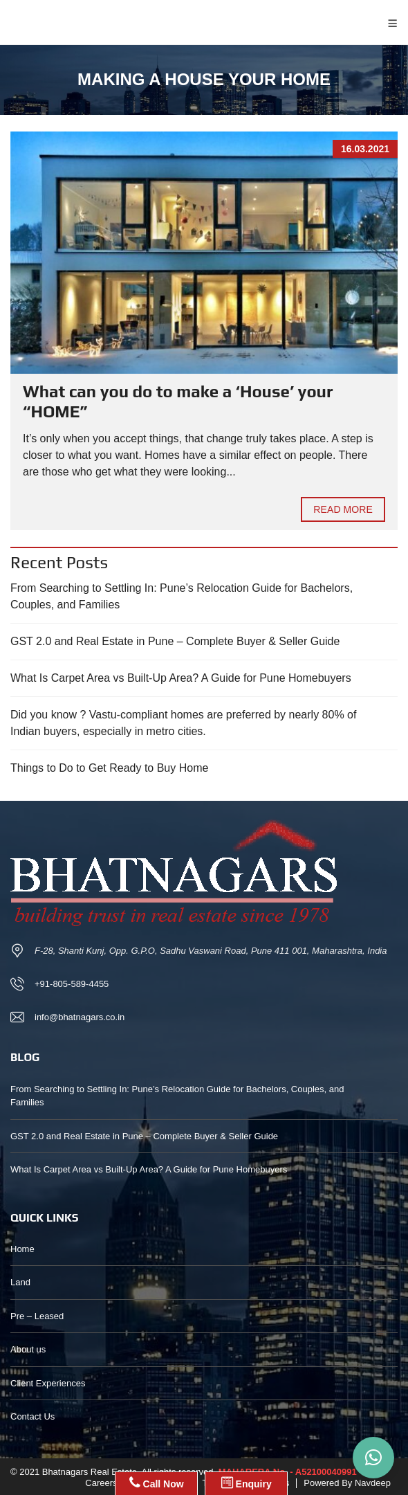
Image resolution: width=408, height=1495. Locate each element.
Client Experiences (47, 1383)
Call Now (156, 1482)
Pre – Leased (37, 1316)
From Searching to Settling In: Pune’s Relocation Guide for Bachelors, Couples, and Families (181, 596)
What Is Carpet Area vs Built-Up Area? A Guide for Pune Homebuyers (180, 678)
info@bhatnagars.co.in (79, 1017)
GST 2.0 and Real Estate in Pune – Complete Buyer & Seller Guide (175, 641)
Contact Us (32, 1416)
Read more (343, 509)
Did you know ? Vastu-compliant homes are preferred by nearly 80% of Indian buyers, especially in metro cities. (183, 723)
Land (20, 1282)
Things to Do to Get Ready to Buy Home (109, 768)
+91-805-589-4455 (72, 984)
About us (28, 1349)
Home (22, 1249)
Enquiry (246, 1482)
